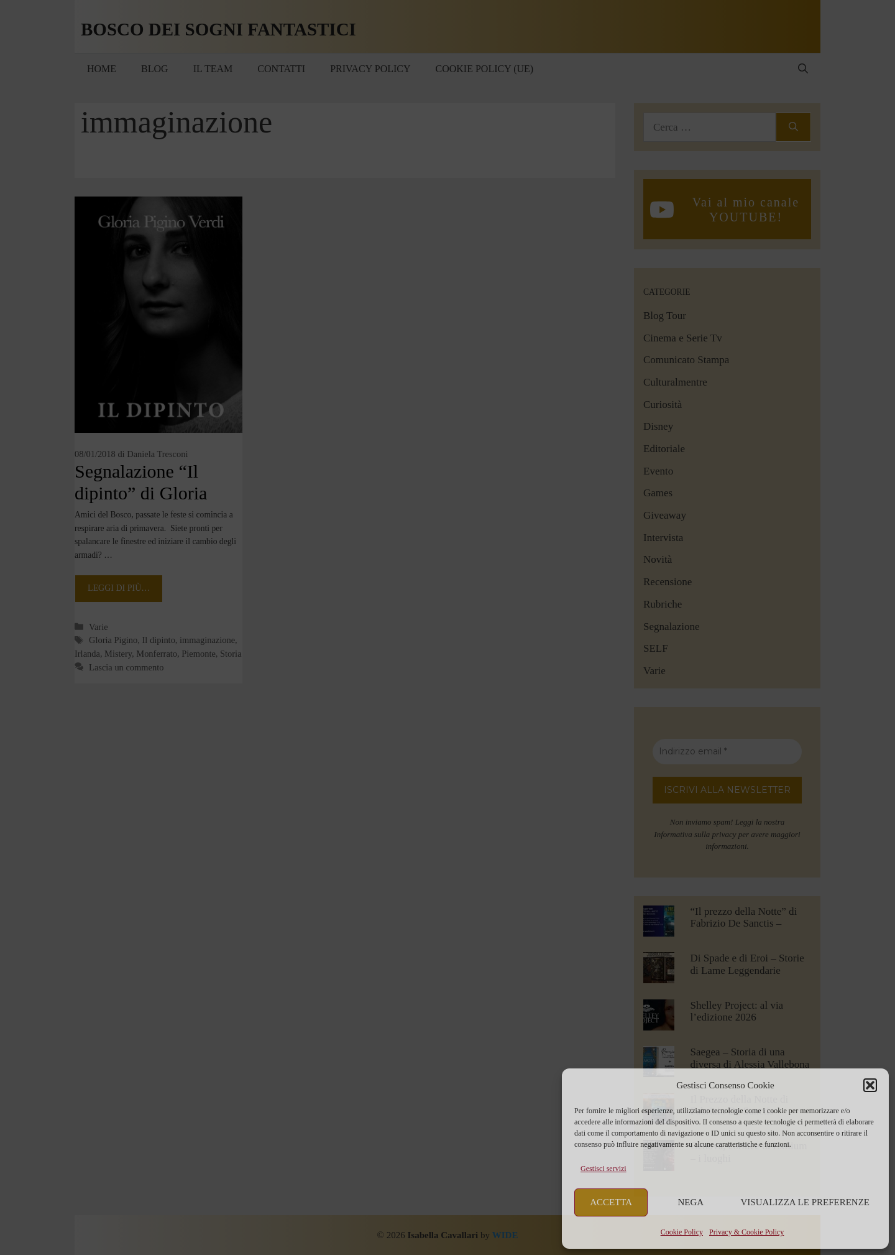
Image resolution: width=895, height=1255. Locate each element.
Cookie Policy (682, 1232)
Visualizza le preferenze (805, 1202)
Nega (691, 1202)
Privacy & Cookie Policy (746, 1232)
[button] (870, 1085)
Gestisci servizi (603, 1168)
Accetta (611, 1202)
